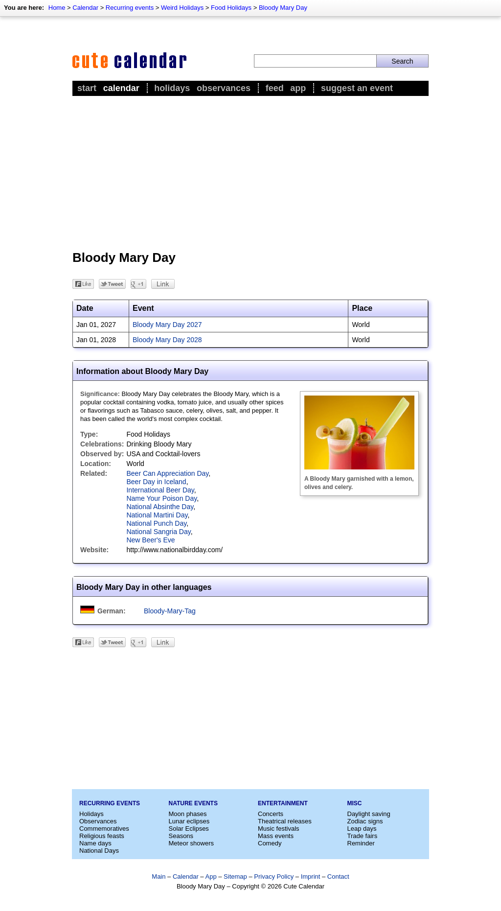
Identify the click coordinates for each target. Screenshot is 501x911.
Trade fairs (362, 836)
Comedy (269, 843)
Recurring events (130, 7)
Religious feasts (101, 836)
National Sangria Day (158, 532)
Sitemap (235, 876)
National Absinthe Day (159, 507)
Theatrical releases (285, 821)
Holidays (172, 88)
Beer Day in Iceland (156, 482)
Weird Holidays (182, 7)
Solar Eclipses (189, 828)
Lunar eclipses (189, 821)
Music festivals (278, 828)
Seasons (181, 836)
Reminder (361, 843)
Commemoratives (104, 828)
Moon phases (188, 814)
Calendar (85, 7)
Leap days (362, 828)
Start (86, 88)
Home (57, 7)
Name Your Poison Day (161, 498)
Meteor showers (191, 843)
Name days (95, 843)
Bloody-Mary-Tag (170, 611)
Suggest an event (357, 88)
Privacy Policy (274, 876)
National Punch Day (156, 523)
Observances (223, 88)
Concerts (270, 814)
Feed (275, 88)
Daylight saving (368, 814)
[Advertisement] (250, 171)
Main (158, 876)
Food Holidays (231, 7)
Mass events (276, 836)
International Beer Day (160, 490)
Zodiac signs (365, 821)
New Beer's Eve (150, 540)
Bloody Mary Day (283, 7)
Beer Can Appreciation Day (167, 473)
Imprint (310, 876)
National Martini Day (156, 515)
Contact (338, 876)
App (298, 88)
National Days (99, 850)
